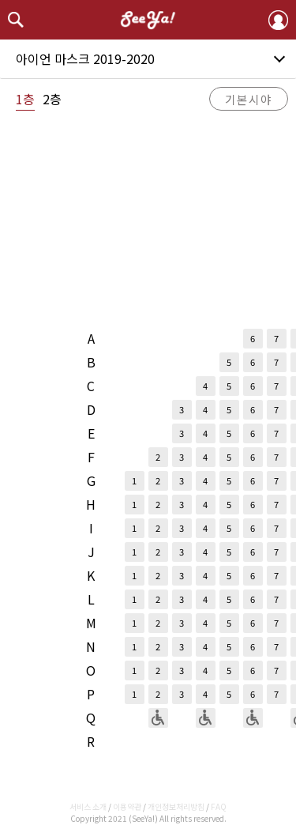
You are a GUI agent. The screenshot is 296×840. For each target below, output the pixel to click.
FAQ (219, 806)
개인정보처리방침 (176, 806)
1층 (25, 98)
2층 (52, 98)
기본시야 (248, 99)
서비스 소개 (88, 806)
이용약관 (127, 806)
